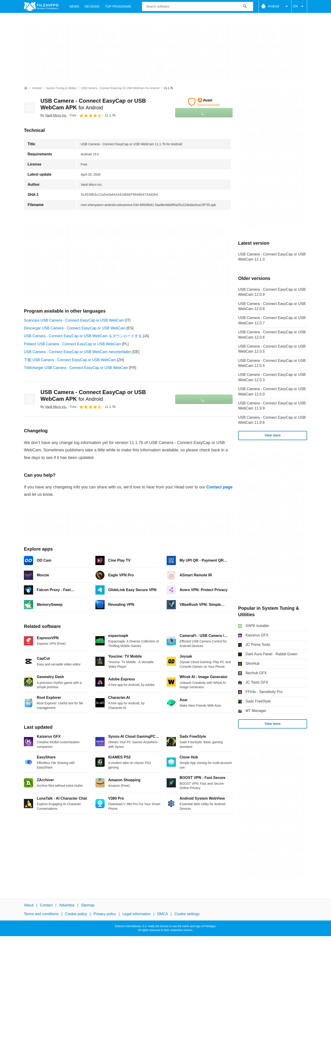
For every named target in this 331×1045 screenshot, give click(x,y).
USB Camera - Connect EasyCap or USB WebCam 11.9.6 (271, 419)
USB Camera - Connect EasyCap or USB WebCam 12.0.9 (271, 291)
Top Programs (118, 6)
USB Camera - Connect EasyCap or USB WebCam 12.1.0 (271, 256)
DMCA (162, 914)
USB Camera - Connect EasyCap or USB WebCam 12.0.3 (271, 377)
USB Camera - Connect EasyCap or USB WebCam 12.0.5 (271, 348)
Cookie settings (187, 914)
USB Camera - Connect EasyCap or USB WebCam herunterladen (77, 352)
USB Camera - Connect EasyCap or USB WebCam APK (93, 395)
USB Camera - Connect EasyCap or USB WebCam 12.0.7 (271, 320)
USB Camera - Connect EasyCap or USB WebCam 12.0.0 (271, 391)
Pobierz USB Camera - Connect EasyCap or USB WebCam (72, 344)
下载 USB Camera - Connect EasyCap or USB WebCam (70, 360)
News (74, 6)
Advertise (66, 905)
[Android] (36, 88)
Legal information (137, 914)
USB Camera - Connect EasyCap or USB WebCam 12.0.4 (271, 363)
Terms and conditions (41, 914)
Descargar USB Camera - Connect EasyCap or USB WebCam (75, 328)
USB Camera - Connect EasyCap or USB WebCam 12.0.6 (271, 334)
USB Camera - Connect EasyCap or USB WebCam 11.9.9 (271, 405)
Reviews (92, 6)
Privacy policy (105, 914)
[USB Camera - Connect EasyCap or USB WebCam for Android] (120, 88)
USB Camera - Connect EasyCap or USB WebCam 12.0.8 (271, 306)
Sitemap (87, 905)
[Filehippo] (41, 6)
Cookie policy (76, 914)
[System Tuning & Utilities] (61, 88)
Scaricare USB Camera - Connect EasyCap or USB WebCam (74, 320)
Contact (46, 905)
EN (299, 6)
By (53, 115)
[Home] (26, 88)
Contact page (219, 487)
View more (273, 435)
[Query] (197, 6)
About (29, 905)
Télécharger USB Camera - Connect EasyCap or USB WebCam (76, 368)
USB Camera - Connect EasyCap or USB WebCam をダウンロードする (83, 336)
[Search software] (244, 6)
